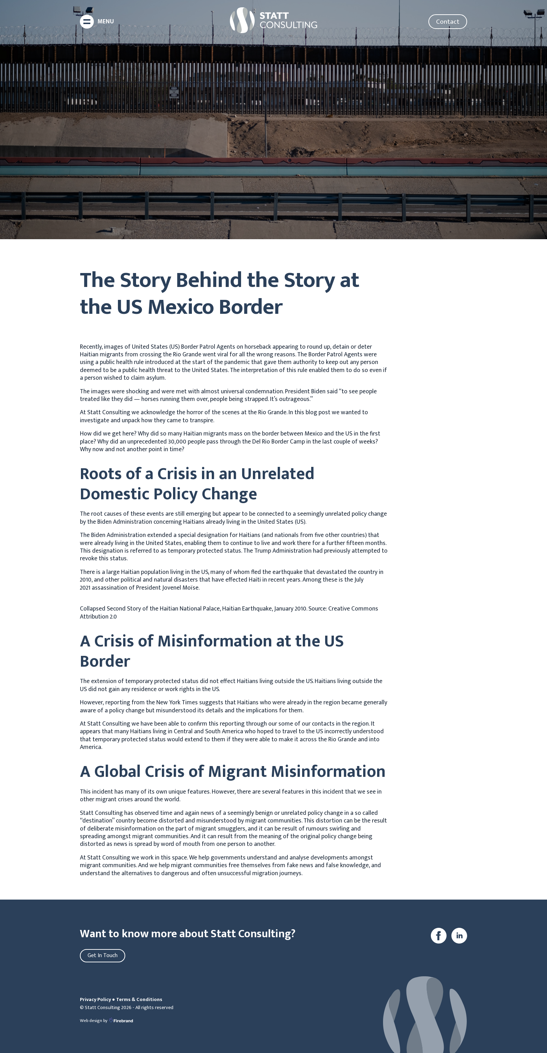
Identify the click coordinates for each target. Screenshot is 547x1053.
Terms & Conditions (139, 999)
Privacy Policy (95, 999)
